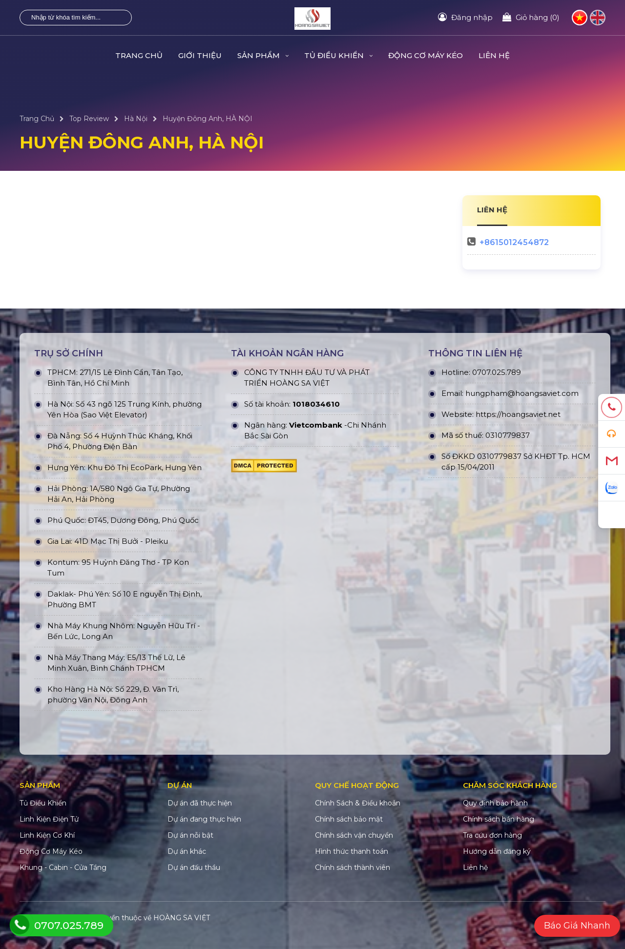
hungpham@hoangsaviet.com (522, 393)
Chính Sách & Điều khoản (357, 803)
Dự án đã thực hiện (199, 803)
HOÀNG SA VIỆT (181, 917)
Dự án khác (186, 851)
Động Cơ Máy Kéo (425, 55)
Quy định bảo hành (495, 803)
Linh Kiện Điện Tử (49, 819)
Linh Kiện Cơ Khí (47, 835)
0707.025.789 (496, 372)
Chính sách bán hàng (498, 819)
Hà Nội (135, 118)
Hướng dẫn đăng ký (497, 851)
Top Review (89, 118)
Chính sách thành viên (352, 867)
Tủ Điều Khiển (338, 55)
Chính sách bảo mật (349, 819)
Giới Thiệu (200, 55)
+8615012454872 (514, 242)
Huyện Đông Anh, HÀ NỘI (207, 118)
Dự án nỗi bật (190, 835)
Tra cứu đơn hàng (492, 835)
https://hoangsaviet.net (518, 414)
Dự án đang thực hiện (204, 819)
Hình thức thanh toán (351, 851)
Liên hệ (494, 55)
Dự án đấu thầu (193, 867)
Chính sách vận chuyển (354, 835)
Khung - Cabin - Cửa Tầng (63, 867)
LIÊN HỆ (492, 209)
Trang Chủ (139, 55)
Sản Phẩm (263, 55)
